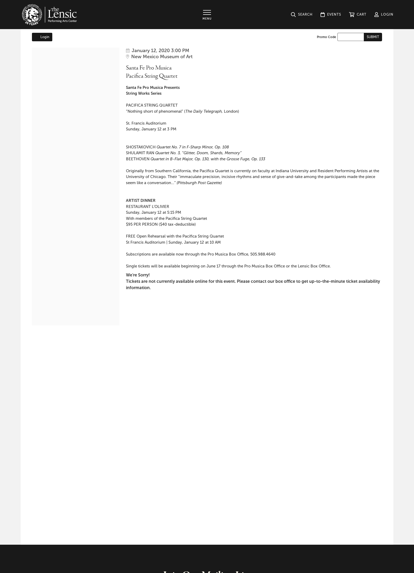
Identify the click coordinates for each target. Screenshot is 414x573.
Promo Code (326, 37)
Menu (207, 18)
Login (42, 37)
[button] (357, 14)
